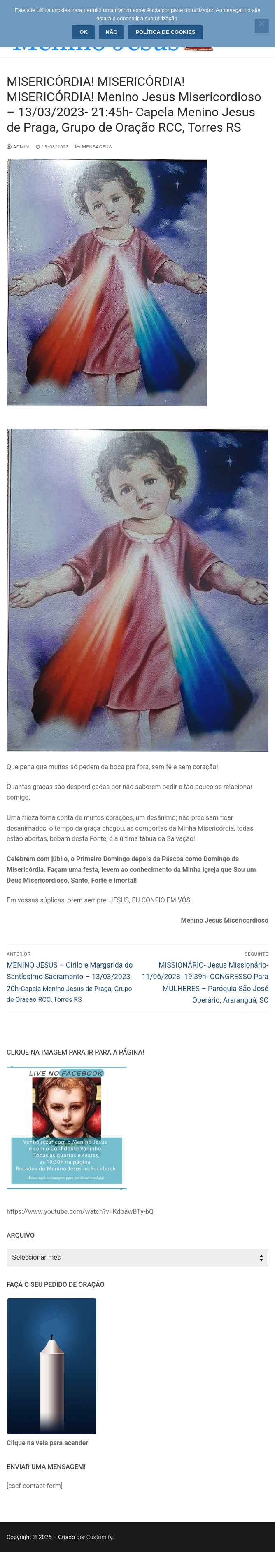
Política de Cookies (165, 32)
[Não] (262, 26)
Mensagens (93, 147)
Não (112, 32)
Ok (83, 32)
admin (18, 147)
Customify (99, 1537)
